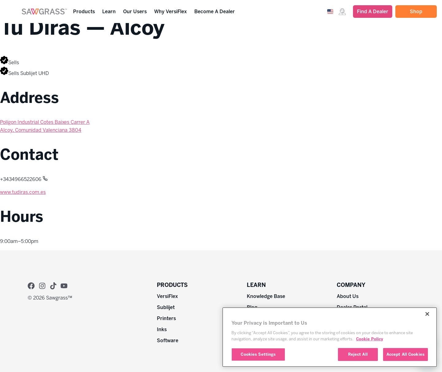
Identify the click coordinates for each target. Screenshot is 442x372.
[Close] (427, 314)
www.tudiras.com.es (23, 192)
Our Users (136, 12)
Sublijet (166, 307)
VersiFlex (167, 296)
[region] (329, 337)
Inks (162, 329)
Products (85, 12)
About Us (348, 296)
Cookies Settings (258, 354)
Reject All (358, 354)
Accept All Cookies (405, 354)
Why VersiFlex (172, 12)
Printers (166, 318)
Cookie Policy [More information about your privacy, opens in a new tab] (369, 339)
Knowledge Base (266, 296)
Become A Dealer (214, 11)
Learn (110, 12)
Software (167, 340)
